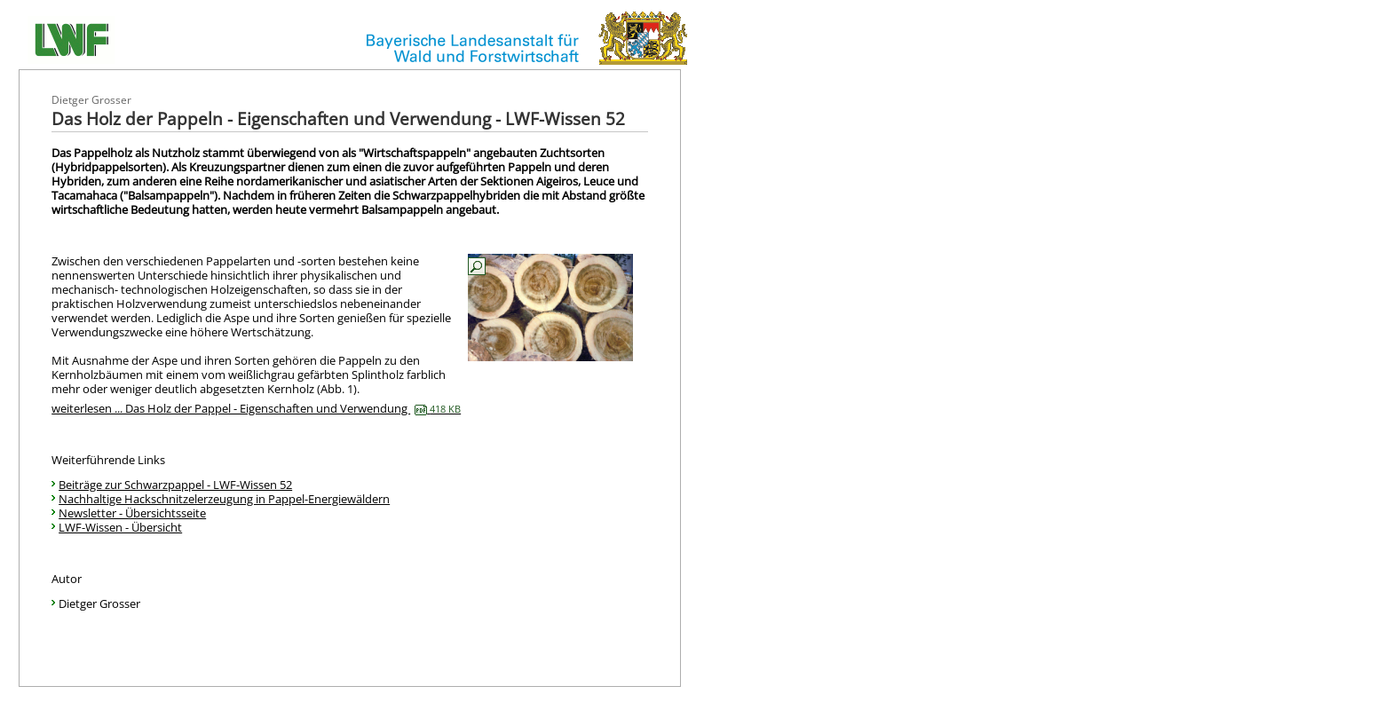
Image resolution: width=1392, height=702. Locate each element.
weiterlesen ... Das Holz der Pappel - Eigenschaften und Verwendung (256, 408)
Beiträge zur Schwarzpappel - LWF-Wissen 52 (175, 485)
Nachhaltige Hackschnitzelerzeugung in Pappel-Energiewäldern (224, 499)
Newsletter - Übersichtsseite (132, 513)
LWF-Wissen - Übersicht (120, 527)
